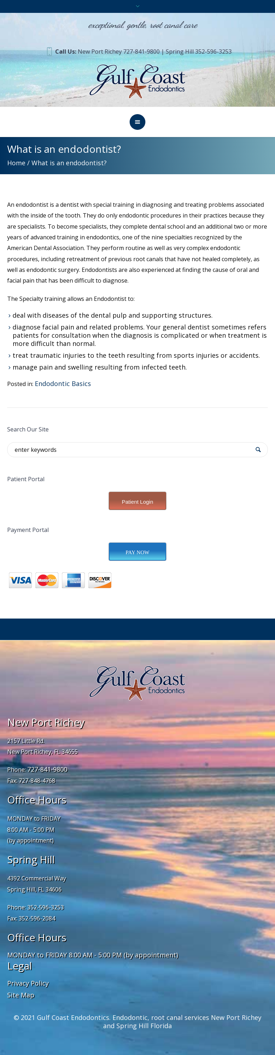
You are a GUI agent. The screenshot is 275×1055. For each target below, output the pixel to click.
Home (16, 162)
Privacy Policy (28, 983)
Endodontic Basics (63, 383)
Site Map (20, 995)
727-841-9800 (47, 769)
